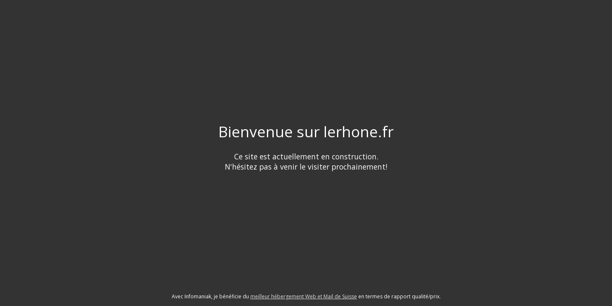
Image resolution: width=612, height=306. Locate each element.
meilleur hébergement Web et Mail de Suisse (303, 296)
